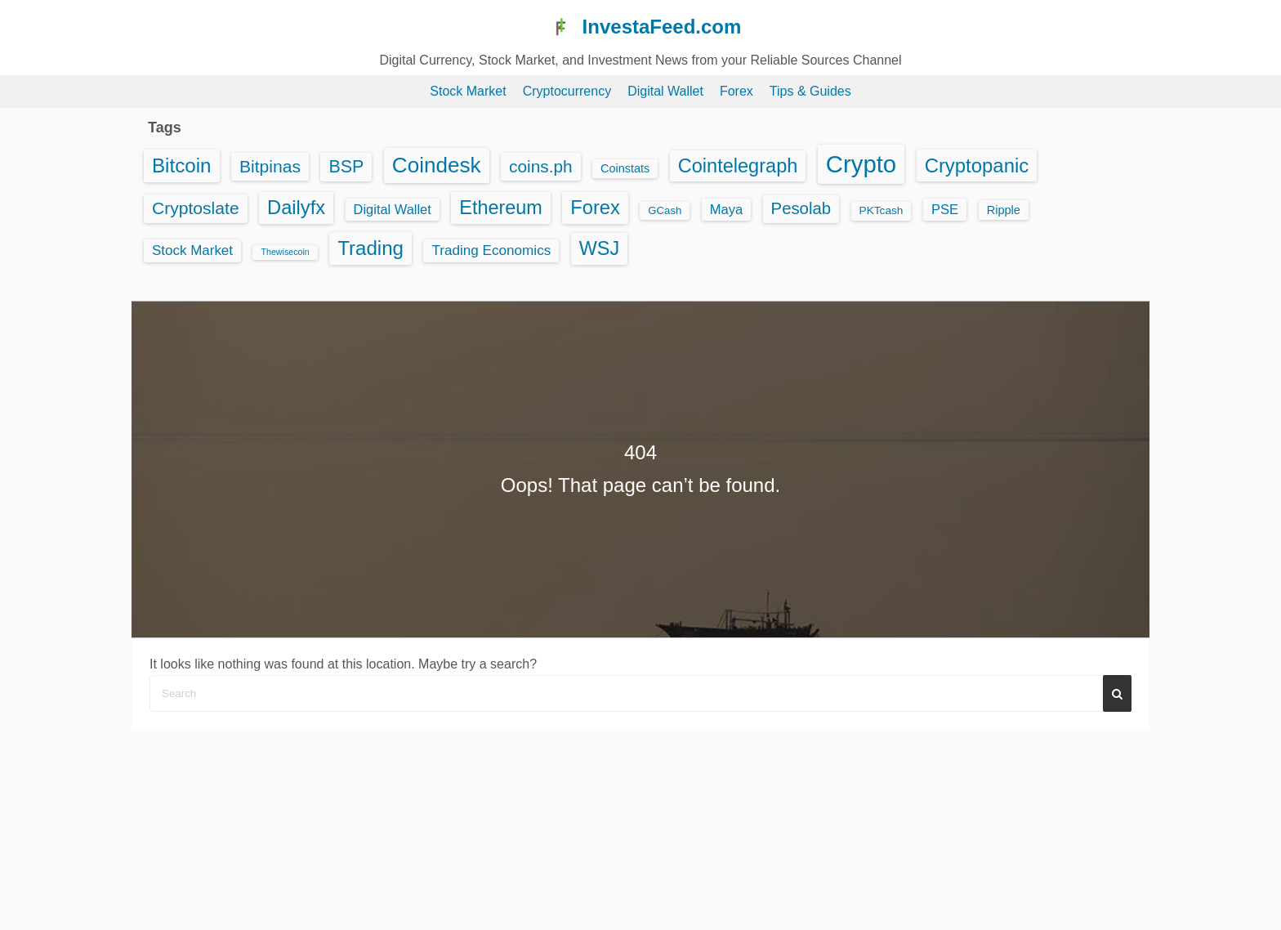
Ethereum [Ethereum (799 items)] (500, 207)
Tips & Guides (810, 91)
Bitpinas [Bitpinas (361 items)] (270, 166)
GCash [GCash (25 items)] (664, 210)
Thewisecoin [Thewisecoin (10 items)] (285, 252)
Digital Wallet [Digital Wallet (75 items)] (392, 209)
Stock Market (468, 91)
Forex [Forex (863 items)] (595, 207)
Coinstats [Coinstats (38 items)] (624, 168)
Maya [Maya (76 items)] (726, 209)
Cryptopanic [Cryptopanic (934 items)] (977, 165)
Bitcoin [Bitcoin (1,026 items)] (182, 165)
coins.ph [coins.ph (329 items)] (541, 166)
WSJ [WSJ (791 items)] (599, 248)
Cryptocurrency (567, 91)
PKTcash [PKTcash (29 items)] (881, 210)
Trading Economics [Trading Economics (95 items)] (491, 250)
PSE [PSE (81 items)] (944, 209)
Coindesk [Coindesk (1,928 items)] (436, 165)
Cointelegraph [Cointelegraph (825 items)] (738, 166)
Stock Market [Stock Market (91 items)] (192, 250)
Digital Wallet (665, 91)
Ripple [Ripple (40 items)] (1003, 210)
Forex (736, 91)
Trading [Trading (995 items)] (370, 248)
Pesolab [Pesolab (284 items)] (801, 208)
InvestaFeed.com (662, 27)
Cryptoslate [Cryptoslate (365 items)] (195, 208)
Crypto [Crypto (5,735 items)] (861, 163)
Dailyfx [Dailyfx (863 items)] (296, 207)
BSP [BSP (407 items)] (346, 167)
